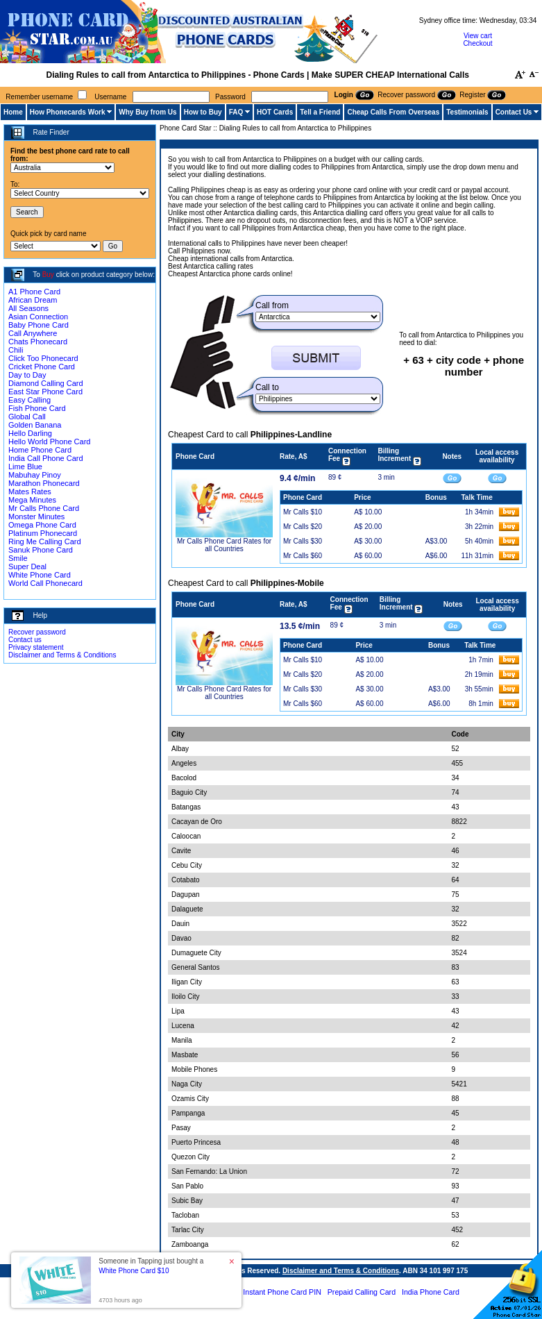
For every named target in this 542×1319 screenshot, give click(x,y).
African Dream (32, 300)
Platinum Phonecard (42, 533)
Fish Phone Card (37, 408)
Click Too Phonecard (43, 358)
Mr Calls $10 (302, 512)
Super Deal (27, 566)
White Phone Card (39, 575)
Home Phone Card (39, 450)
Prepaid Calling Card (362, 1292)
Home (13, 112)
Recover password (37, 632)
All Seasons (28, 308)
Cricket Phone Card (41, 366)
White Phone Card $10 (134, 1271)
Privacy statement (35, 647)
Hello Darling (30, 433)
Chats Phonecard (37, 341)
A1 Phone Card (34, 291)
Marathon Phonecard (44, 483)
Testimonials (467, 112)
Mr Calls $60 (302, 556)
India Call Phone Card (45, 458)
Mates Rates (29, 491)
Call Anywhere (32, 333)
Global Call (27, 416)
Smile (18, 558)
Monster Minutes (36, 516)
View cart (478, 36)
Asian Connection (38, 316)
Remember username (39, 97)
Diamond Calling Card (45, 383)
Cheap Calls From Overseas (393, 112)
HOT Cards (275, 112)
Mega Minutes (32, 500)
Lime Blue (25, 466)
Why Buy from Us (147, 112)
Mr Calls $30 (302, 541)
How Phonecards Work (67, 112)
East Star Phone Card (45, 391)
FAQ (236, 112)
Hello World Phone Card (49, 441)
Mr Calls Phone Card (43, 508)
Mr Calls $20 (302, 526)
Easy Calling (29, 400)
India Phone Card (430, 1292)
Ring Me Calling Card (44, 541)
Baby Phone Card (38, 325)
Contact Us (514, 112)
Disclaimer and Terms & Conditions (62, 655)
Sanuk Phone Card (40, 550)
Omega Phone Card (42, 525)
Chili (15, 350)
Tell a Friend (320, 112)
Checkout (477, 43)
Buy (48, 274)
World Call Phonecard (45, 583)
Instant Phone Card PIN (282, 1292)
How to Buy (203, 112)
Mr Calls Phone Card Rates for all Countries (224, 545)
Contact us (25, 640)
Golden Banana (34, 425)
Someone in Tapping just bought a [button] (151, 1266)
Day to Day (27, 375)
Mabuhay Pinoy (34, 475)
